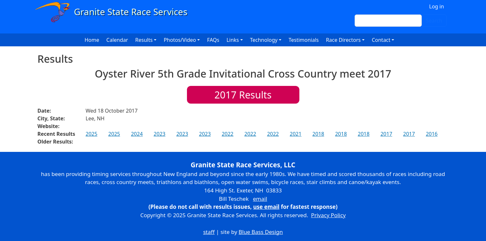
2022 (228, 133)
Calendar (117, 39)
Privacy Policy (328, 215)
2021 (296, 133)
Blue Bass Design (261, 232)
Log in (436, 6)
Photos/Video (180, 39)
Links (232, 39)
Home (91, 39)
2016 (432, 133)
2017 (386, 133)
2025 (92, 133)
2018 (318, 133)
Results (243, 94)
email (260, 198)
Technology (264, 39)
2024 (137, 133)
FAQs (213, 39)
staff (209, 232)
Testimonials (303, 39)
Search (434, 20)
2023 (159, 133)
